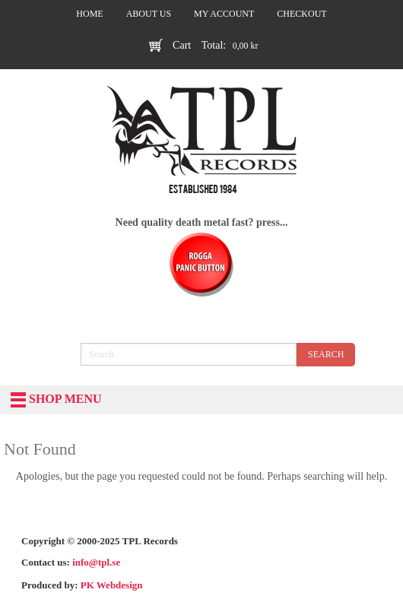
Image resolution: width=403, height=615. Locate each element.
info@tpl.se (96, 562)
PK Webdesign (112, 585)
